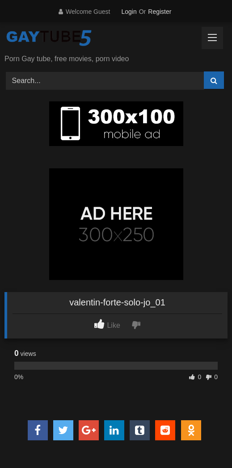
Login (128, 11)
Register (159, 11)
